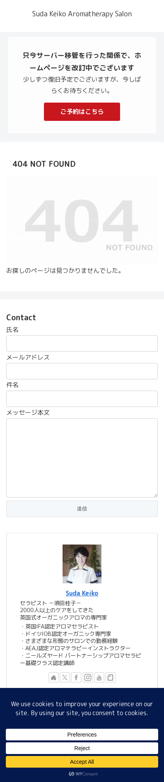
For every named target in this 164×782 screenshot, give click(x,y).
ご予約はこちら (82, 111)
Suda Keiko (82, 593)
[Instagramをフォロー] (88, 677)
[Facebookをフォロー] (76, 677)
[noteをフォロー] (110, 677)
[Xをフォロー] (65, 677)
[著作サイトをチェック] (54, 677)
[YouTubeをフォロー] (99, 677)
